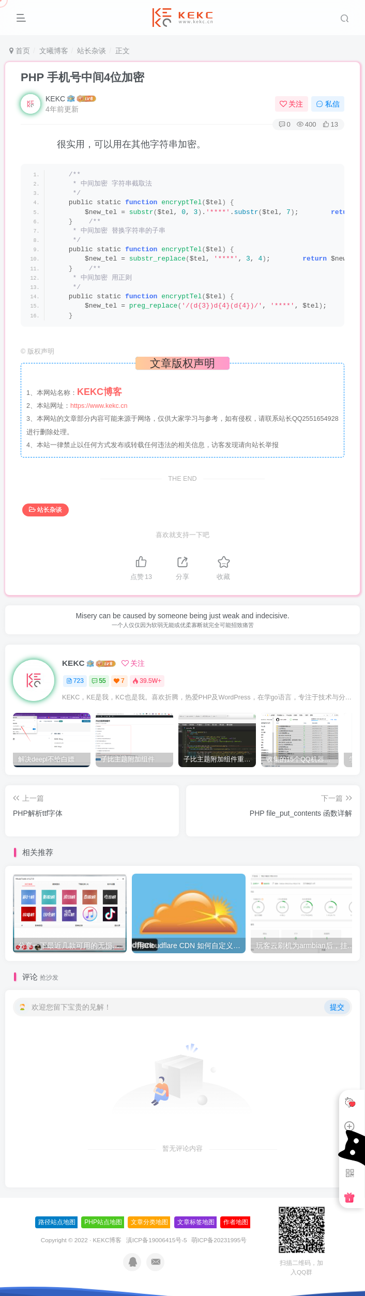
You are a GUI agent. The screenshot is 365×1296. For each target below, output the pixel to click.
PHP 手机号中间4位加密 (82, 77)
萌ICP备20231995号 (219, 1240)
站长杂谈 (91, 51)
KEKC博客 (107, 1240)
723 (75, 680)
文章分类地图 (149, 1222)
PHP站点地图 (103, 1222)
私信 (328, 104)
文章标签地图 (196, 1222)
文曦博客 (53, 51)
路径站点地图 (56, 1222)
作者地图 (235, 1222)
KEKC (55, 99)
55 (98, 680)
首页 (19, 51)
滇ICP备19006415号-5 (156, 1240)
